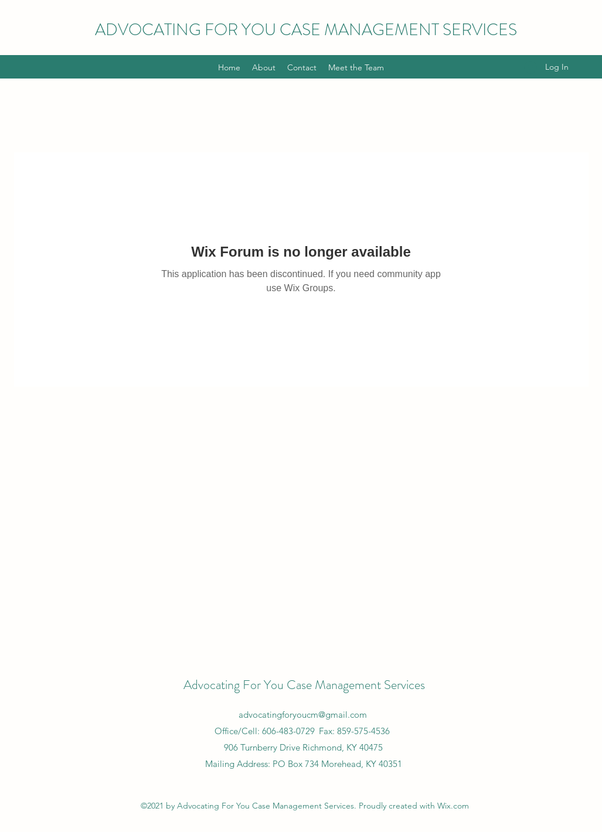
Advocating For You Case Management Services (304, 685)
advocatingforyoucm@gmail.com (303, 714)
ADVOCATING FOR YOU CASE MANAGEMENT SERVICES (306, 30)
